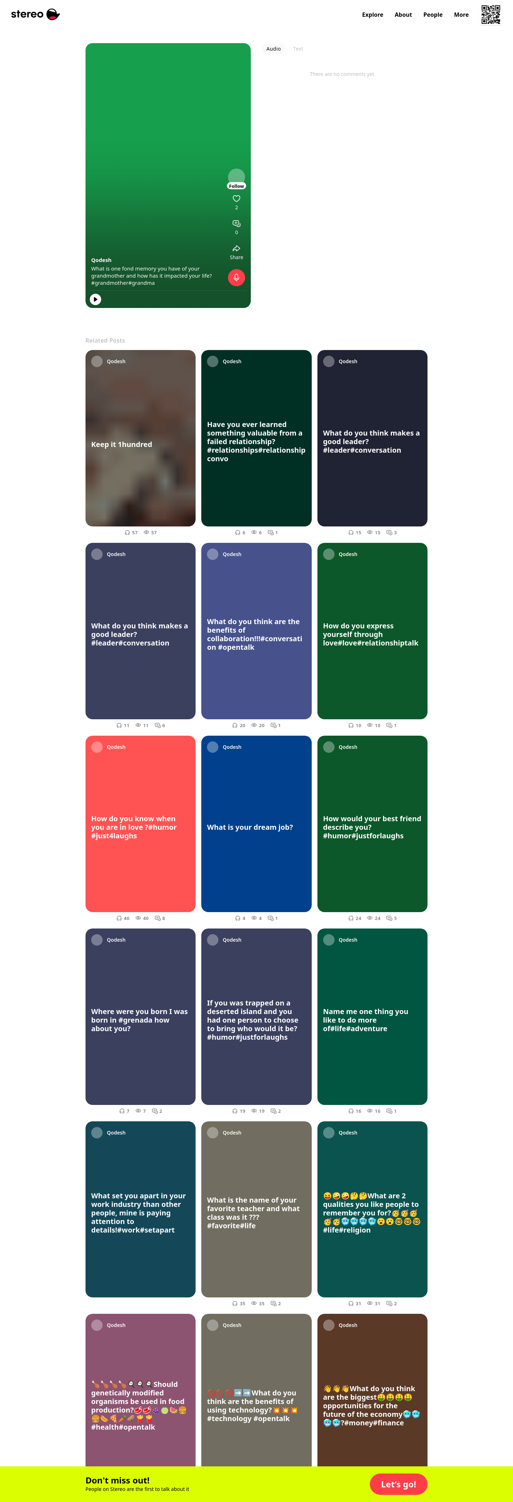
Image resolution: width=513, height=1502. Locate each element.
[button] (399, 1484)
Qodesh (101, 259)
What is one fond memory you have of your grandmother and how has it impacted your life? (151, 272)
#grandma (141, 282)
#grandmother (109, 282)
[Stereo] (35, 14)
